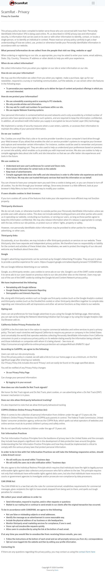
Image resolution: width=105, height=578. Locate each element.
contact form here (87, 551)
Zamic (56, 570)
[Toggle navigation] (93, 3)
